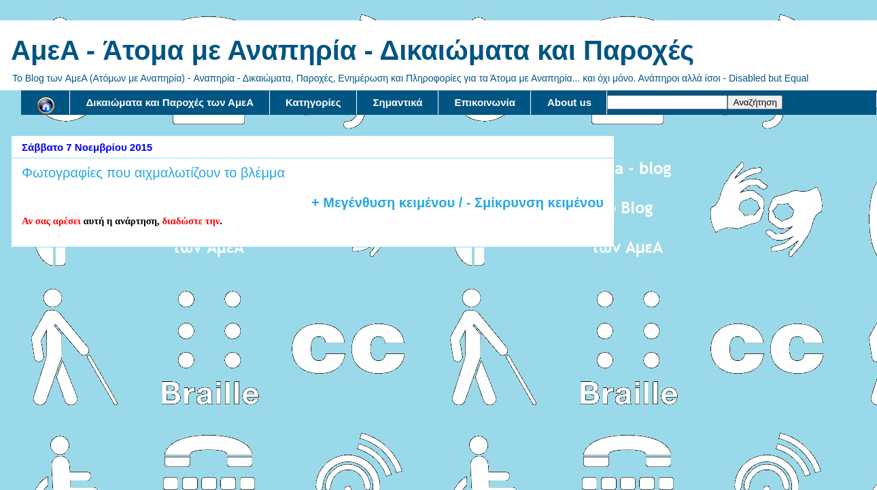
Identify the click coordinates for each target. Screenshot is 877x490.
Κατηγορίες (313, 102)
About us (569, 102)
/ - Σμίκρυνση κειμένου (529, 202)
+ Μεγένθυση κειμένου (383, 202)
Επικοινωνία (484, 102)
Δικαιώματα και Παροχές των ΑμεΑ (170, 102)
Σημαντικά (398, 102)
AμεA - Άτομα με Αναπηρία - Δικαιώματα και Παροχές (352, 50)
